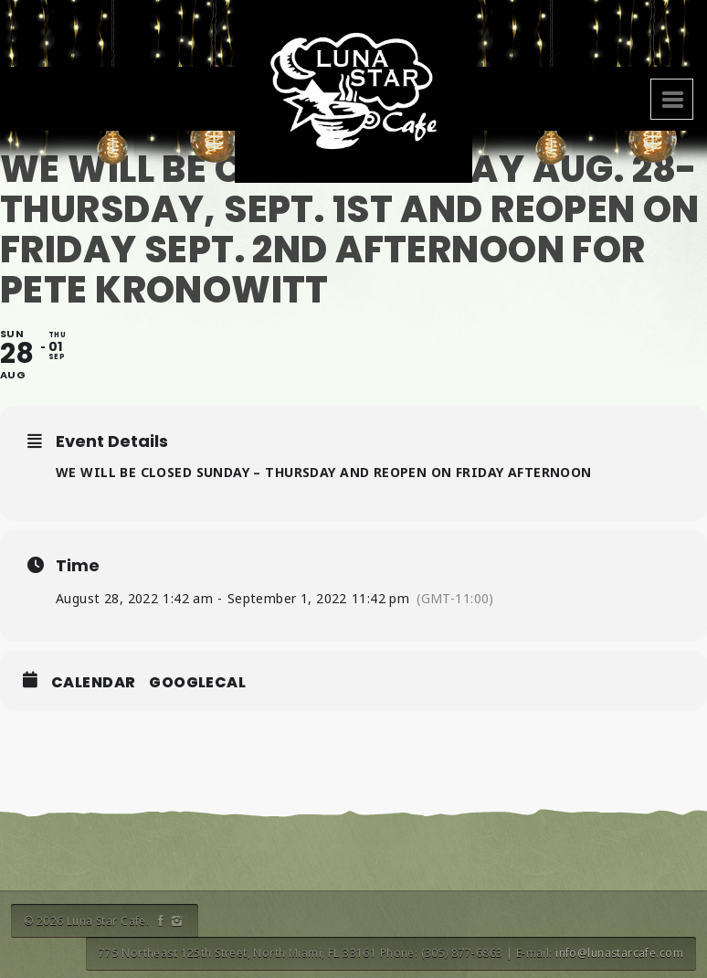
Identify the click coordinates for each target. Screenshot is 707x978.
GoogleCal (197, 683)
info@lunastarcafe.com (619, 953)
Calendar (93, 683)
